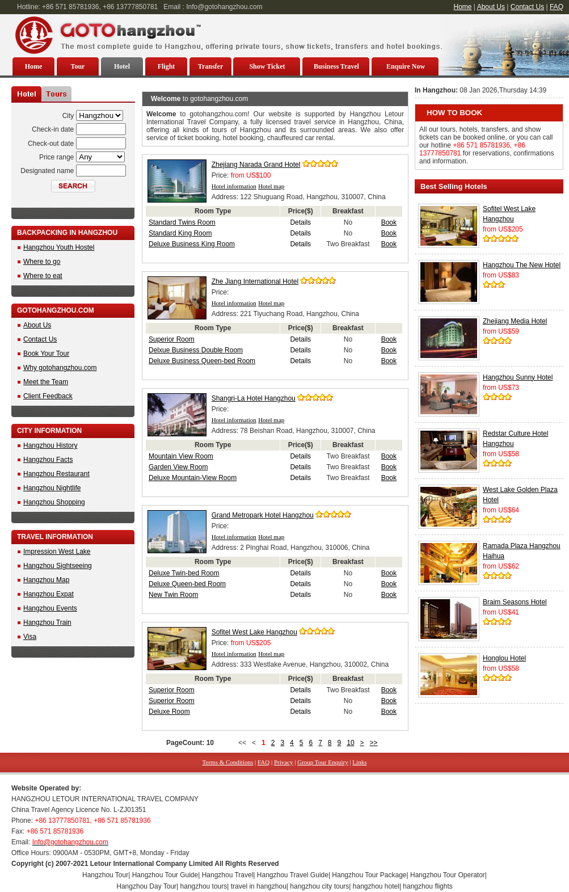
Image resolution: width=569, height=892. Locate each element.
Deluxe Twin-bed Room (184, 573)
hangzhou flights (427, 886)
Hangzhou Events (50, 608)
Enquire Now (405, 66)
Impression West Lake (57, 552)
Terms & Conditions (228, 762)
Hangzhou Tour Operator (447, 875)
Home (463, 7)
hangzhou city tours (319, 886)
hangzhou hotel (376, 886)
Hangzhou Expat (48, 594)
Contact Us (527, 7)
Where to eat (42, 276)
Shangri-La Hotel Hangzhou (254, 398)
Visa (29, 637)
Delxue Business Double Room (196, 350)
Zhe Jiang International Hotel (255, 281)
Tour (78, 66)
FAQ (556, 7)
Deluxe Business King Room (192, 244)
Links (359, 762)
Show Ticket (267, 66)
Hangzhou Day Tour (146, 886)
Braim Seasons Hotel (515, 602)
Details (300, 222)
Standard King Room (180, 233)
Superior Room (172, 339)
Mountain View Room (181, 456)
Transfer (210, 66)
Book (389, 222)
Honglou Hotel (504, 658)
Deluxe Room (169, 712)
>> (374, 743)
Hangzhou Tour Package (369, 875)
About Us (491, 7)
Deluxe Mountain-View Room (193, 478)
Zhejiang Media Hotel (515, 321)
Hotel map (271, 186)
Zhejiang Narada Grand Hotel (256, 165)
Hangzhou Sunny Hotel (518, 377)
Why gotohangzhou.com (59, 368)
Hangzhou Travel (228, 875)
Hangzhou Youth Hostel (58, 247)
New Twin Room (173, 595)
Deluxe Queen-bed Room (187, 584)
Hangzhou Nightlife (52, 488)
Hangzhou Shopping (54, 502)
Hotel (122, 66)
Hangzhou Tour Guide (165, 875)
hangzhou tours (203, 886)
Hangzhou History (50, 445)
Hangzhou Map (46, 580)
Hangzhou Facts (48, 460)
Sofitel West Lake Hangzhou (254, 632)
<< (242, 743)
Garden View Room (178, 467)
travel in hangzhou (258, 886)
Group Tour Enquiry (322, 762)
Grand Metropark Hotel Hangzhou (263, 515)
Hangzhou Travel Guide (292, 875)
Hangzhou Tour (105, 875)
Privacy (283, 762)
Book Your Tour (46, 353)
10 (350, 743)
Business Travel (336, 66)
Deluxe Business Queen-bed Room (202, 361)
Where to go (41, 262)
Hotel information (234, 186)
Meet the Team (45, 382)
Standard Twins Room (182, 222)
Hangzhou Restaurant (56, 474)
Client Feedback (48, 396)
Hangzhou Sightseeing (57, 566)
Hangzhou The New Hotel (521, 265)
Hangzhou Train (47, 622)
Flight (166, 66)
